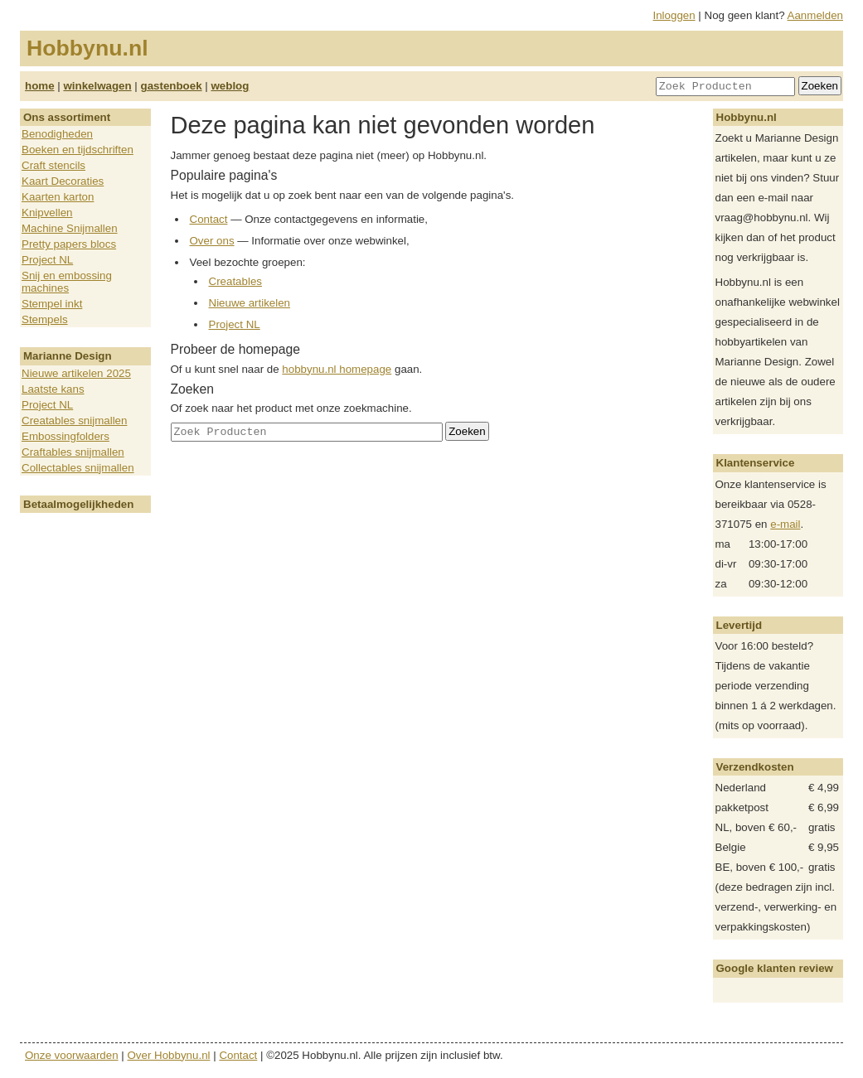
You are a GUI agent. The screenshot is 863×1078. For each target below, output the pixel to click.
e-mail (785, 524)
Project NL (47, 260)
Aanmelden (815, 15)
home (40, 86)
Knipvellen (47, 212)
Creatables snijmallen (74, 420)
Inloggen (674, 15)
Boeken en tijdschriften (77, 149)
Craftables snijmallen (73, 452)
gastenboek (171, 86)
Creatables (235, 281)
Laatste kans (53, 389)
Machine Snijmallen (70, 228)
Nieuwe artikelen (250, 303)
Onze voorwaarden (72, 1055)
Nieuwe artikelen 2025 (76, 373)
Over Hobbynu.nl (169, 1055)
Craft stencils (53, 165)
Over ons (212, 240)
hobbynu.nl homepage (336, 369)
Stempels (45, 319)
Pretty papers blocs (69, 244)
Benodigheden (57, 134)
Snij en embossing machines (67, 281)
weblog (230, 86)
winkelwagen (97, 86)
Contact (209, 219)
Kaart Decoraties (63, 181)
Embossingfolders (65, 436)
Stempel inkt (52, 303)
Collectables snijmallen (78, 468)
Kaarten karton (58, 197)
